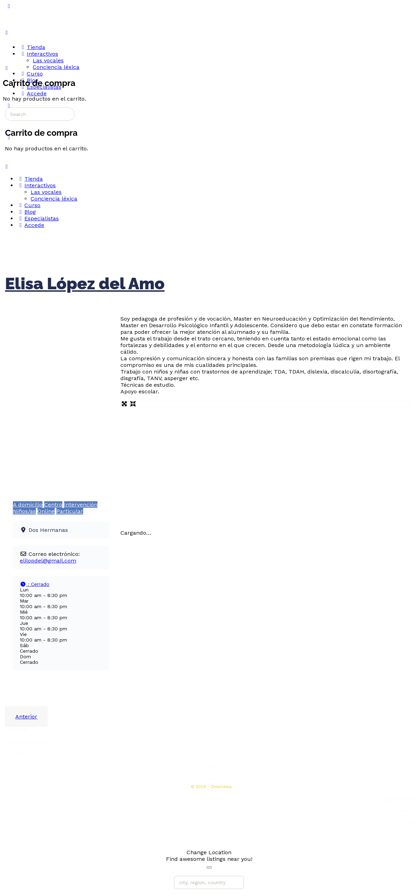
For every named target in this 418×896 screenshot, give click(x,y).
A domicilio (27, 504)
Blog (211, 778)
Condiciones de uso (26, 741)
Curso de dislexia (399, 798)
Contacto (14, 753)
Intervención (80, 504)
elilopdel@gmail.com (48, 560)
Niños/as (24, 511)
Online (46, 511)
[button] (34, 584)
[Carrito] (6, 68)
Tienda (211, 765)
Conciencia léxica (54, 198)
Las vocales (46, 192)
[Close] (209, 867)
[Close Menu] (6, 166)
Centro (53, 504)
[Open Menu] (6, 32)
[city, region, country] (209, 882)
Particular (69, 511)
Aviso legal (16, 729)
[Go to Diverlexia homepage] (29, 32)
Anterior (26, 716)
